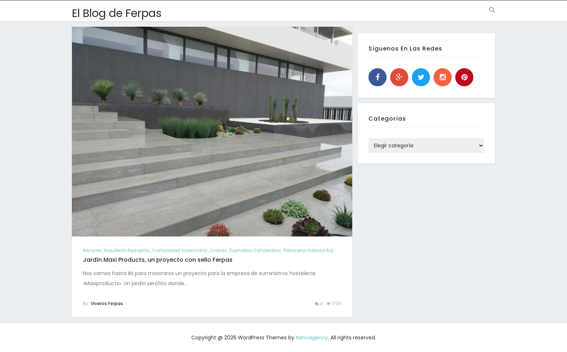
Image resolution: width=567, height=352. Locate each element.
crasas (218, 250)
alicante (92, 250)
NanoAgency (312, 337)
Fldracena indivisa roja (310, 250)
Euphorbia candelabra (255, 250)
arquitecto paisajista (126, 250)
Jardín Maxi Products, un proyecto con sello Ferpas (158, 260)
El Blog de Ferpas (117, 13)
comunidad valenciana (179, 250)
